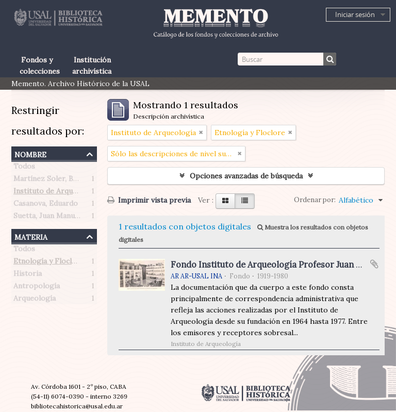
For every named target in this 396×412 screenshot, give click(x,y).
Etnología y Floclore (48, 263)
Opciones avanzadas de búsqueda (246, 175)
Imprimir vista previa (149, 200)
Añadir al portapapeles (374, 264)
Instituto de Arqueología (55, 192)
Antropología (36, 287)
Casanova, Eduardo (45, 205)
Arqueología (34, 300)
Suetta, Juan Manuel (47, 217)
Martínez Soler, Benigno (55, 180)
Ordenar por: (315, 199)
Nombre (30, 153)
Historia (27, 275)
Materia (30, 235)
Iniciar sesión (355, 14)
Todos (24, 168)
